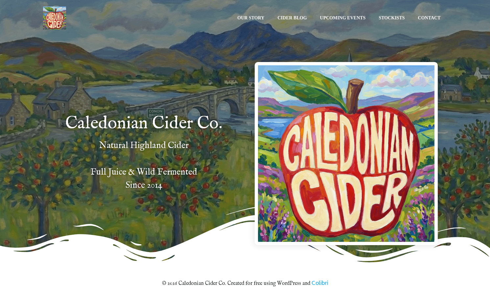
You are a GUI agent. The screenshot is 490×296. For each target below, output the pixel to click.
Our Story (251, 18)
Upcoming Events (343, 18)
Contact (429, 18)
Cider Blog (292, 18)
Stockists (392, 18)
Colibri (320, 283)
